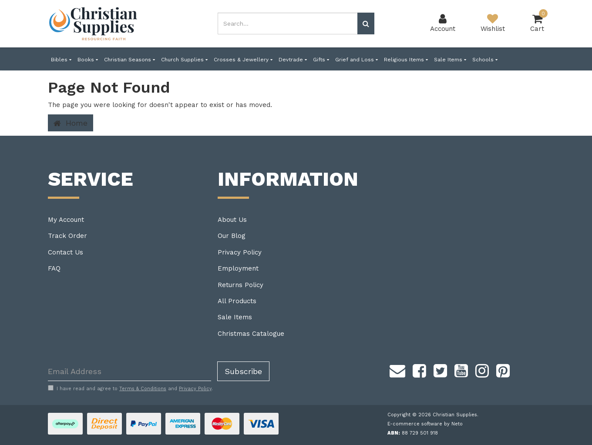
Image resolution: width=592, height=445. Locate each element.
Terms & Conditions (142, 388)
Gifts (321, 60)
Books (87, 60)
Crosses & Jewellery (243, 60)
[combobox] (288, 23)
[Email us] (397, 369)
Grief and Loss (356, 60)
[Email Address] (129, 371)
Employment (238, 268)
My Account (66, 220)
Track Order (67, 236)
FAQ (54, 268)
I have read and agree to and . (130, 388)
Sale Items (450, 60)
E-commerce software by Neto (425, 424)
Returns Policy (240, 285)
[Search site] (365, 23)
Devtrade (293, 60)
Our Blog (232, 236)
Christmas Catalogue (251, 334)
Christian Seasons (129, 60)
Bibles (61, 60)
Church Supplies (184, 60)
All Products (237, 301)
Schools (485, 60)
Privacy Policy (240, 252)
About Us (232, 220)
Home (70, 123)
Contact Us (65, 252)
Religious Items (406, 60)
